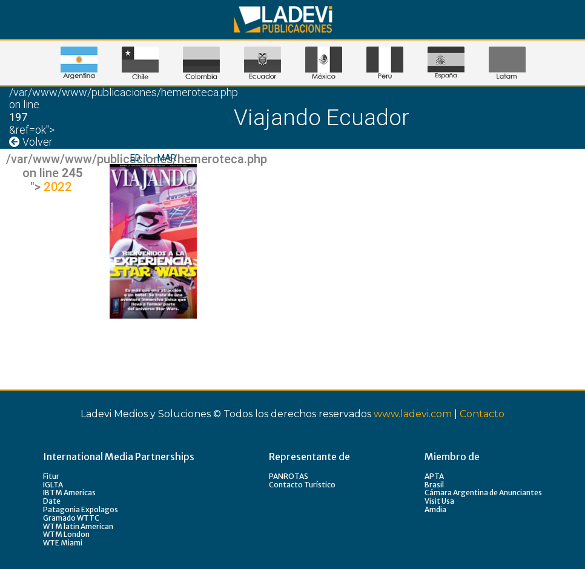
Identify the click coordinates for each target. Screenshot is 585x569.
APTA (434, 476)
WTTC (88, 517)
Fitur (51, 476)
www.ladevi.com (413, 414)
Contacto (482, 414)
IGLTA (53, 484)
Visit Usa (439, 501)
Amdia (435, 509)
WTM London (66, 534)
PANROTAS (288, 476)
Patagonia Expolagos (80, 509)
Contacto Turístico (302, 484)
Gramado (60, 517)
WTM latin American (78, 526)
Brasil (434, 484)
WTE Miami (62, 542)
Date (52, 501)
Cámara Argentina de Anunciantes (483, 492)
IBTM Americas (69, 492)
